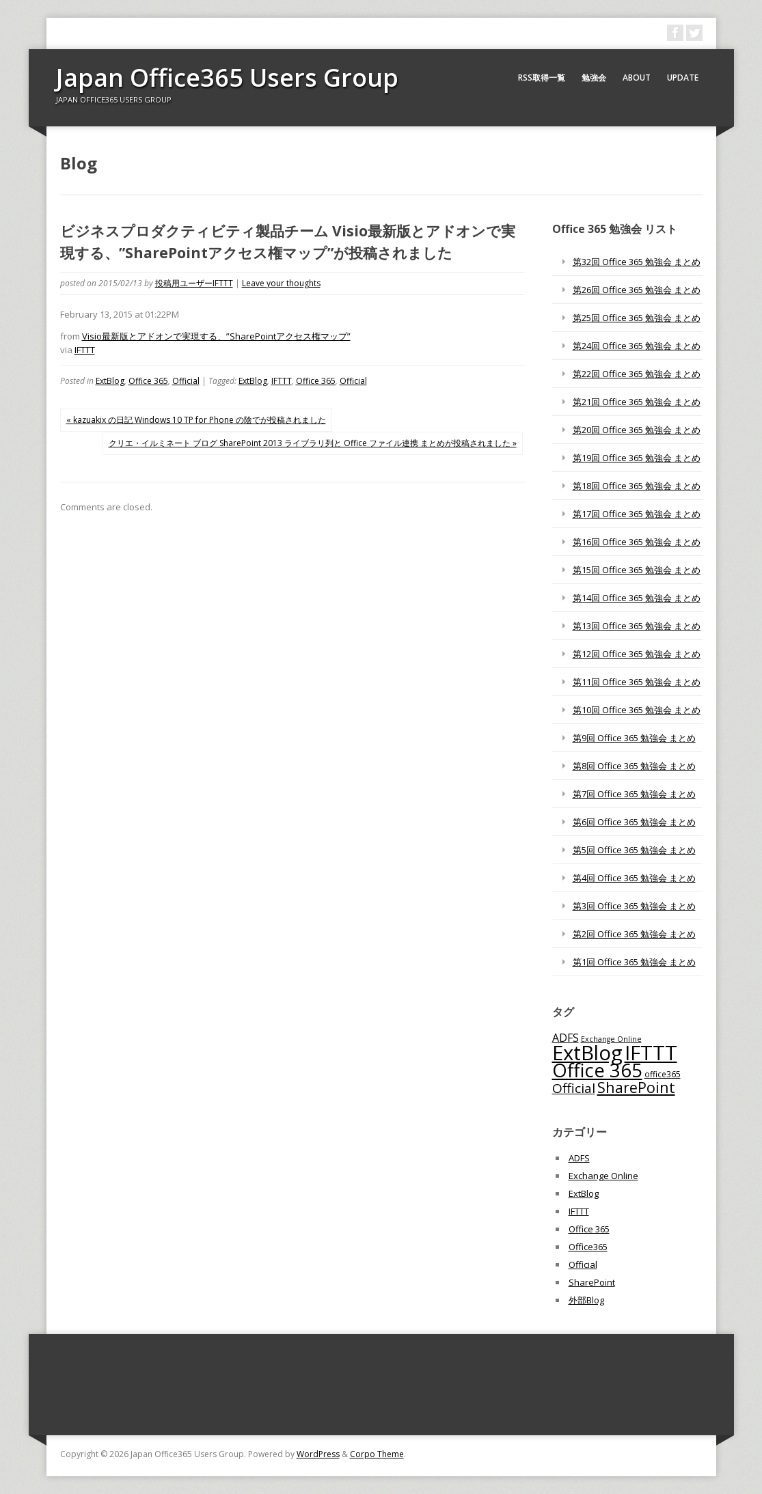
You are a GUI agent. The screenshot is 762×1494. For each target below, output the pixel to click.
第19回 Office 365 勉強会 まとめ (636, 458)
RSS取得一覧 (541, 77)
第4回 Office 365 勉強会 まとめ (634, 878)
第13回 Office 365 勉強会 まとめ (636, 626)
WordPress (318, 1454)
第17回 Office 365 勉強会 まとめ (636, 514)
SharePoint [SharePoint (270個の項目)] (636, 1087)
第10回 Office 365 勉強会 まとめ (636, 710)
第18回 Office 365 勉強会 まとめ (636, 486)
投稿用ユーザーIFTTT (194, 283)
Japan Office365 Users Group (227, 77)
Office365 (588, 1247)
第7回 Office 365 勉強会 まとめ (634, 794)
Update (682, 77)
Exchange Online (603, 1176)
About (637, 77)
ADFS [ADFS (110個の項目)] (565, 1037)
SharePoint (592, 1282)
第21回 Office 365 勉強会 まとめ (636, 402)
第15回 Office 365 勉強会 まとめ (636, 570)
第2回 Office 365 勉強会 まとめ (634, 934)
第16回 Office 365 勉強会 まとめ (636, 542)
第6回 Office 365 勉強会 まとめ (634, 822)
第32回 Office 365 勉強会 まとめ (636, 261)
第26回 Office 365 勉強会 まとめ (636, 289)
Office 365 (148, 381)
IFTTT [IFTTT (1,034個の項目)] (651, 1052)
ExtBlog (110, 381)
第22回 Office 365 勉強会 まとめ (636, 374)
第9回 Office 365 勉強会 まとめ (634, 738)
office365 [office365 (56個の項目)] (662, 1073)
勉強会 (594, 77)
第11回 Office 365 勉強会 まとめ (636, 682)
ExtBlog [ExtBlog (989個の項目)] (587, 1052)
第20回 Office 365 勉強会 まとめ (636, 430)
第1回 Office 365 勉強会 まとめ (634, 962)
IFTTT (84, 350)
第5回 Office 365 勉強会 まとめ (634, 850)
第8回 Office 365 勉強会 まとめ (634, 766)
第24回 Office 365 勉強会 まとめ (636, 346)
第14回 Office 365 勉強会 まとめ (636, 598)
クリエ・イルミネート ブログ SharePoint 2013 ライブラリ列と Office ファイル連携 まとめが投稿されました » (313, 443)
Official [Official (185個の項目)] (573, 1088)
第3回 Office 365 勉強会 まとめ (634, 906)
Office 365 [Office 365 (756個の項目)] (597, 1070)
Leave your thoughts (281, 283)
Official (186, 381)
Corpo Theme (377, 1454)
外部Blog (586, 1300)
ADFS (579, 1158)
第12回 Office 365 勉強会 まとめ (636, 654)
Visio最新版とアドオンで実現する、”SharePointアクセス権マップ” (216, 336)
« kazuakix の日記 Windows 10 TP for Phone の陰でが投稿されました (196, 420)
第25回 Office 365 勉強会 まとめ (636, 318)
